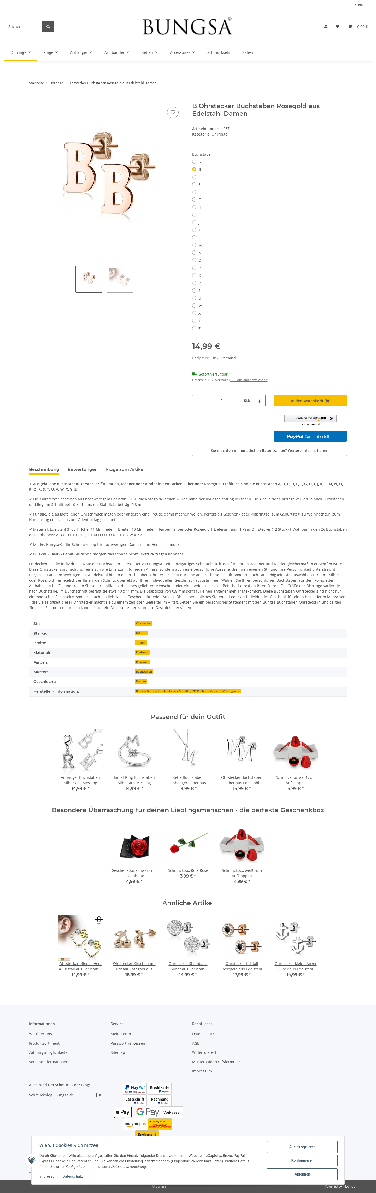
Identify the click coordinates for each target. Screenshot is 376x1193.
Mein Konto (121, 1033)
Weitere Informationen (308, 450)
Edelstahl (142, 652)
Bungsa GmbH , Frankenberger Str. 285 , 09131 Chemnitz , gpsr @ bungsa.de (188, 691)
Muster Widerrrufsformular (216, 1061)
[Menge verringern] (198, 400)
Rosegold (142, 662)
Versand (228, 357)
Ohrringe (219, 134)
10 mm (141, 643)
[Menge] (222, 400)
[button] (326, 26)
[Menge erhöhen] (259, 400)
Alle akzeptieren (302, 1147)
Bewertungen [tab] (83, 469)
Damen (141, 681)
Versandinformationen (48, 1061)
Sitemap (118, 1052)
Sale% (248, 52)
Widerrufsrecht (205, 1052)
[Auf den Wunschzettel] (173, 112)
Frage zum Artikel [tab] (125, 469)
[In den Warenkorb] (33, 99)
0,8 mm (141, 633)
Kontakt (361, 4)
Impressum (202, 1070)
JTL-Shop (349, 1186)
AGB (195, 1043)
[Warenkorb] (358, 26)
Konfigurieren (302, 1161)
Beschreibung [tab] (44, 469)
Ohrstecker (143, 623)
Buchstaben (144, 672)
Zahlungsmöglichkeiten (49, 1052)
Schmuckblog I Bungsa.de (65, 1094)
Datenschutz (203, 1033)
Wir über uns (40, 1033)
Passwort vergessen (128, 1043)
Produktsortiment (44, 1043)
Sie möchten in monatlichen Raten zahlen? (269, 450)
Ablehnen (301, 1174)
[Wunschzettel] (338, 26)
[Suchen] (23, 26)
